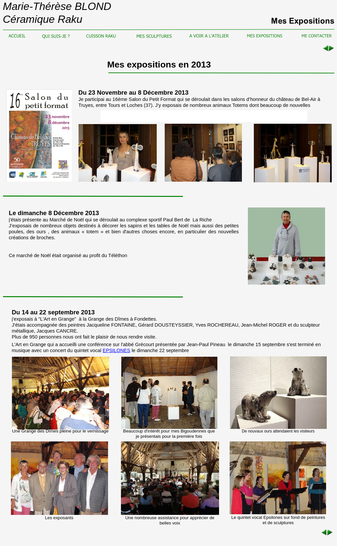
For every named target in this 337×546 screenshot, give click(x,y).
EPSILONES (116, 350)
